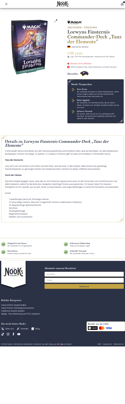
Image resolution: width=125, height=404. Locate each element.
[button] (6, 4)
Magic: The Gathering (74, 73)
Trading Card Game (90, 73)
